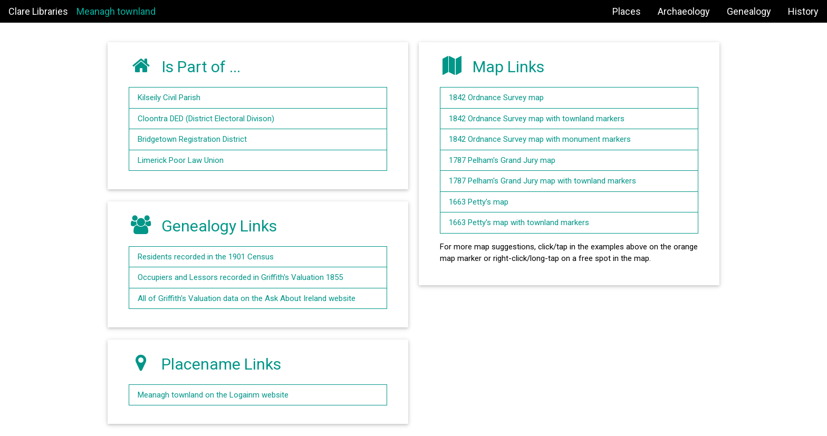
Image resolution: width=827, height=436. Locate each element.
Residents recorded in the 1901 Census (206, 256)
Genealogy (749, 11)
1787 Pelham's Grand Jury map (502, 160)
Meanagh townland (116, 11)
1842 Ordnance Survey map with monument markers (540, 139)
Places (626, 11)
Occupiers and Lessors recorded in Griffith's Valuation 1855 (240, 277)
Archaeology (684, 11)
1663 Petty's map (478, 202)
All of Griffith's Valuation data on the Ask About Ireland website (246, 298)
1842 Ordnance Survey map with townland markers (536, 118)
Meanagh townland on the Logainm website (213, 395)
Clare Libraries (38, 11)
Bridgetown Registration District (192, 139)
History (803, 11)
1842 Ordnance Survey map (496, 97)
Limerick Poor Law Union (181, 160)
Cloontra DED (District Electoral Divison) (206, 118)
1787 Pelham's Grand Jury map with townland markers (542, 181)
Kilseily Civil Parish (169, 97)
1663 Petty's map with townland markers (519, 222)
